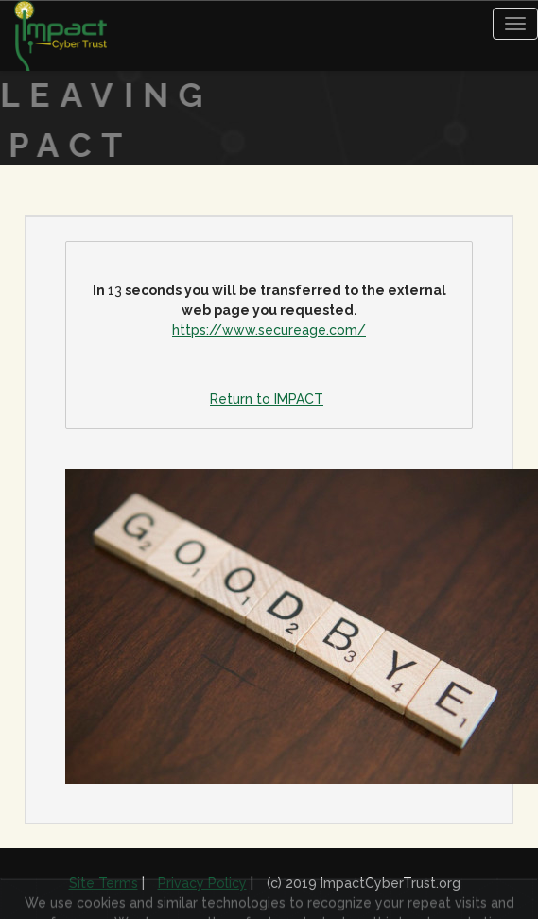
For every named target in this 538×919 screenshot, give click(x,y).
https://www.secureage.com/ (269, 330)
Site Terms (103, 883)
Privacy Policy (202, 883)
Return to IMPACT (266, 399)
